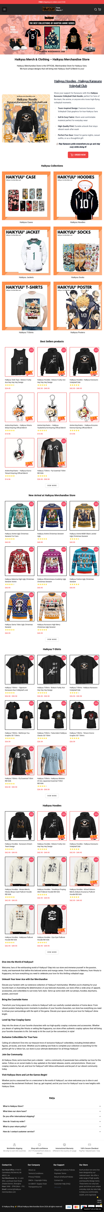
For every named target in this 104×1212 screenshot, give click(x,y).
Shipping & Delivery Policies (64, 1170)
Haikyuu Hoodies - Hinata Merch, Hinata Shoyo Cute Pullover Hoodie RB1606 (18, 891)
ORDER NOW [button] (78, 154)
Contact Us (58, 1180)
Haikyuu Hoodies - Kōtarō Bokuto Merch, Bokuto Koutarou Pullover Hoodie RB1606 (82, 891)
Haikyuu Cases (26, 222)
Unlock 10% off (99, 1201)
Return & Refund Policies (63, 1177)
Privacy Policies (34, 1177)
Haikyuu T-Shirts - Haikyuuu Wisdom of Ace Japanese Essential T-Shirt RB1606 (51, 780)
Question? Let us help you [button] (92, 1209)
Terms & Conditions (35, 1173)
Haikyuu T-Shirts (26, 332)
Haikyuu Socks (77, 277)
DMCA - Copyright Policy (37, 1180)
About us (31, 1170)
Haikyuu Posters (78, 332)
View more (52, 485)
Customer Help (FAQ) (62, 1184)
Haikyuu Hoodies (77, 222)
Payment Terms (60, 1173)
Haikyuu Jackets (26, 277)
